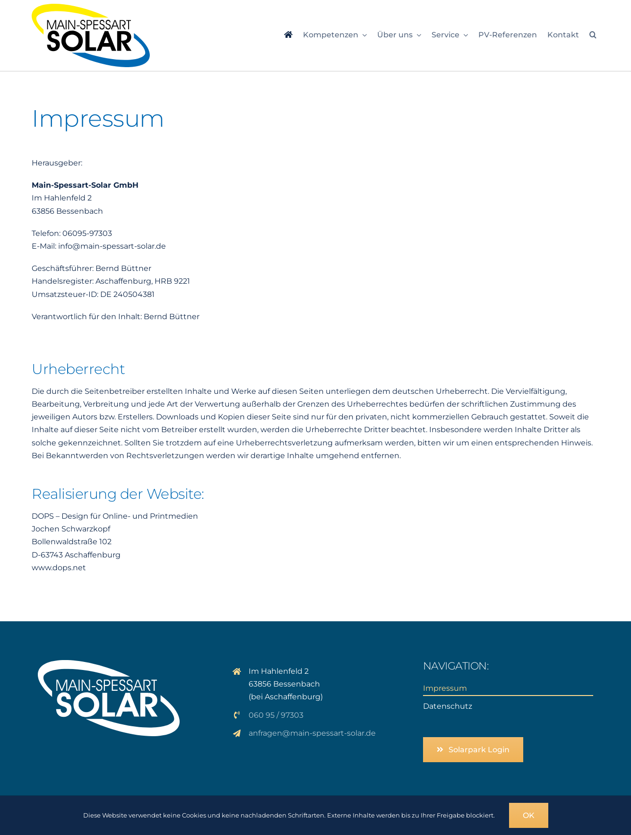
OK (529, 815)
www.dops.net (59, 567)
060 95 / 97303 (276, 715)
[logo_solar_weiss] (109, 663)
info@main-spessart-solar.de (112, 246)
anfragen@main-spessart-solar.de (312, 733)
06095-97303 (87, 233)
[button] (593, 35)
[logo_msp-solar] (91, 7)
